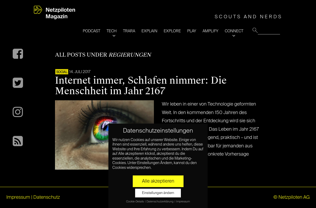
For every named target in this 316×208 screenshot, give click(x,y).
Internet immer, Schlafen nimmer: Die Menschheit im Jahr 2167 (141, 85)
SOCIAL (61, 72)
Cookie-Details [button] (135, 201)
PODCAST (91, 31)
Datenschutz (46, 197)
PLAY (191, 31)
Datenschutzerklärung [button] (160, 201)
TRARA (129, 31)
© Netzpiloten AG (291, 197)
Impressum (18, 197)
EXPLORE (172, 31)
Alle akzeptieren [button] (158, 181)
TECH (112, 31)
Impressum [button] (183, 201)
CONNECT (234, 31)
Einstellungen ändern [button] (158, 193)
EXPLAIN (149, 31)
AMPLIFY (210, 31)
